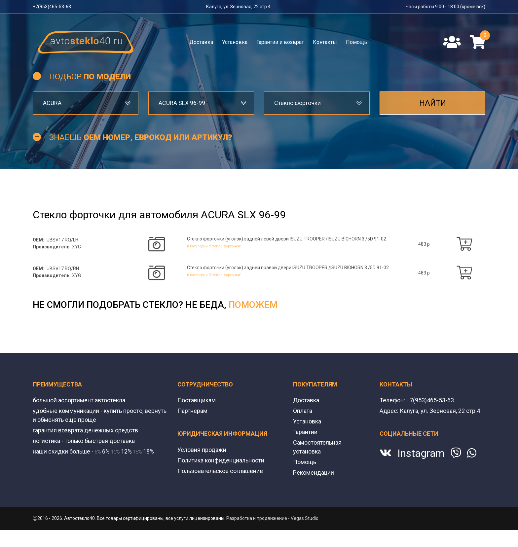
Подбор (90, 76)
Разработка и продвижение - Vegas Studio (272, 518)
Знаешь (140, 137)
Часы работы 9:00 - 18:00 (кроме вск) (445, 6)
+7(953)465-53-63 (52, 6)
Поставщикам (196, 400)
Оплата (302, 410)
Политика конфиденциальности (220, 460)
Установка (234, 42)
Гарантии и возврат (280, 42)
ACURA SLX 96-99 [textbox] (182, 102)
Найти (432, 103)
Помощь (356, 42)
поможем (253, 304)
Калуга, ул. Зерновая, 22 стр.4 (238, 6)
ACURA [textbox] (52, 102)
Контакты (325, 42)
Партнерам (192, 410)
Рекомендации (313, 472)
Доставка (201, 42)
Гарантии (305, 431)
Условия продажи (201, 449)
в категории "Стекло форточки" (219, 245)
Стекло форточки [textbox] (297, 102)
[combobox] (85, 103)
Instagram (421, 453)
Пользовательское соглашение (220, 470)
